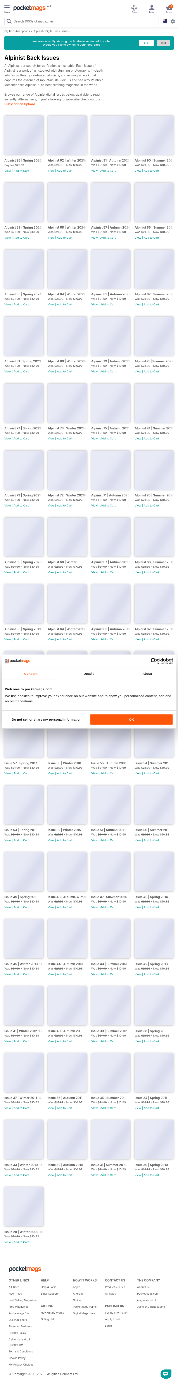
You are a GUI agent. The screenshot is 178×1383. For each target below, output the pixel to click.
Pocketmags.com (148, 1293)
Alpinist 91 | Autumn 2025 (110, 160)
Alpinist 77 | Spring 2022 (22, 428)
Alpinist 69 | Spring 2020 (23, 562)
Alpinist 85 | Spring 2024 (22, 294)
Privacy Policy (17, 1333)
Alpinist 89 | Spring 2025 (22, 227)
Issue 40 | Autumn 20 (64, 1031)
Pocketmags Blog (19, 1313)
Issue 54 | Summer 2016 (152, 763)
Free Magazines (18, 1306)
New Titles (15, 1293)
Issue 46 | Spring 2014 (151, 897)
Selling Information (116, 1312)
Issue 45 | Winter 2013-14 (23, 964)
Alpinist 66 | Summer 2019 (154, 562)
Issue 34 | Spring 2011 (151, 1098)
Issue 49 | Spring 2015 (21, 897)
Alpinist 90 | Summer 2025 (154, 160)
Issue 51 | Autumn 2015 (108, 830)
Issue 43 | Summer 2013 (109, 964)
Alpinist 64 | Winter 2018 (66, 629)
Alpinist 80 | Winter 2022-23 (67, 361)
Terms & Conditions (21, 1351)
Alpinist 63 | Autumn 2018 (110, 629)
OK (131, 719)
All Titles (14, 1287)
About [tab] (147, 673)
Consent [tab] (31, 673)
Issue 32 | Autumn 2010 (65, 1165)
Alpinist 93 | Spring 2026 (22, 160)
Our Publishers (18, 1319)
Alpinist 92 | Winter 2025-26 (67, 160)
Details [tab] (89, 673)
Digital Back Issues (57, 31)
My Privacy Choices (21, 1364)
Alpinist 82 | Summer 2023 (154, 294)
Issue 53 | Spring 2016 (20, 830)
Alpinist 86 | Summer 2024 (154, 227)
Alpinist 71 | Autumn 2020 (110, 495)
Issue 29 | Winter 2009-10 (23, 1232)
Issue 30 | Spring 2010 (151, 1165)
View (7, 170)
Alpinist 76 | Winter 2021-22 (67, 428)
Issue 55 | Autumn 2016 (108, 763)
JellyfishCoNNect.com (151, 1306)
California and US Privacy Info (19, 1342)
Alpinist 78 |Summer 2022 (154, 361)
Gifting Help (48, 1319)
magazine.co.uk (147, 1300)
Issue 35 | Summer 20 (107, 1098)
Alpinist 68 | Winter (62, 562)
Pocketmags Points (85, 1306)
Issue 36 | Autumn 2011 (65, 1098)
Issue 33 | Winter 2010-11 (23, 1165)
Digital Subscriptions (17, 31)
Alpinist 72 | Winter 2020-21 (67, 495)
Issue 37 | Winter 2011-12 (22, 1098)
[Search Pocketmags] (9, 22)
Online (77, 1300)
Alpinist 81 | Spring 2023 (22, 361)
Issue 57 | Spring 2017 (20, 763)
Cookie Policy (17, 1358)
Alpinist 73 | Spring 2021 (22, 495)
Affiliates (110, 1293)
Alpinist (38, 31)
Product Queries (115, 1287)
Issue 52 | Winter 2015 (64, 830)
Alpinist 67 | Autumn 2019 (110, 562)
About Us (143, 1287)
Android (78, 1293)
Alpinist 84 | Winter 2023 (66, 294)
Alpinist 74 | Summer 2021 (154, 428)
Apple (76, 1287)
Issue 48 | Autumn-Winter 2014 (67, 897)
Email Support (49, 1293)
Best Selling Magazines (23, 1300)
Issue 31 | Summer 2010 (108, 1165)
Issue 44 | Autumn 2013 (65, 964)
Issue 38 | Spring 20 (149, 1031)
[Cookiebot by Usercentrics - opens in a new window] (154, 661)
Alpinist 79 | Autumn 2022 (110, 361)
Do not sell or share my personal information (46, 719)
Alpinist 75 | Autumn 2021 (110, 428)
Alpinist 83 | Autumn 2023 (110, 294)
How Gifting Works (52, 1312)
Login (108, 1325)
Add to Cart (21, 170)
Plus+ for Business (20, 1326)
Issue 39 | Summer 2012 (109, 1031)
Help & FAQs (48, 1287)
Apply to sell (112, 1319)
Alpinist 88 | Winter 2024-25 (67, 227)
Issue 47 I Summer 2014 (109, 897)
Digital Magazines (84, 1313)
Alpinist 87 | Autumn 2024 (110, 227)
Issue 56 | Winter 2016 (64, 763)
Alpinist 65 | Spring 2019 (22, 629)
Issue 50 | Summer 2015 (152, 830)
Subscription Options (19, 104)
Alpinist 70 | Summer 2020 (154, 495)
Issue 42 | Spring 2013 (151, 964)
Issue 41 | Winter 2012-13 (23, 1031)
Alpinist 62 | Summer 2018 (154, 629)
